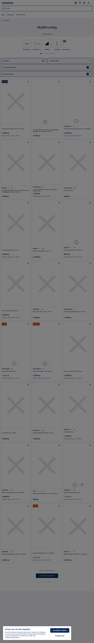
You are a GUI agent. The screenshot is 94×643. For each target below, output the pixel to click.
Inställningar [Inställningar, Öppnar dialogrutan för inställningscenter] (59, 636)
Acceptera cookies (60, 630)
